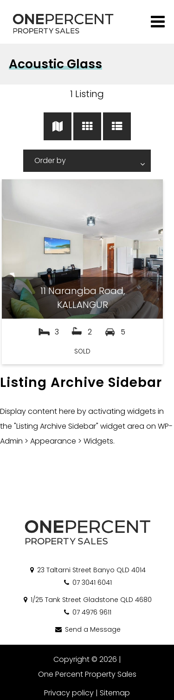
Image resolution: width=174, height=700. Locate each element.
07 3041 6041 (87, 582)
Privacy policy (69, 692)
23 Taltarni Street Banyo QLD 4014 (87, 570)
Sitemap (115, 692)
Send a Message (87, 629)
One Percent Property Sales (87, 674)
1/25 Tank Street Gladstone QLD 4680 (87, 599)
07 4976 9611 (87, 612)
